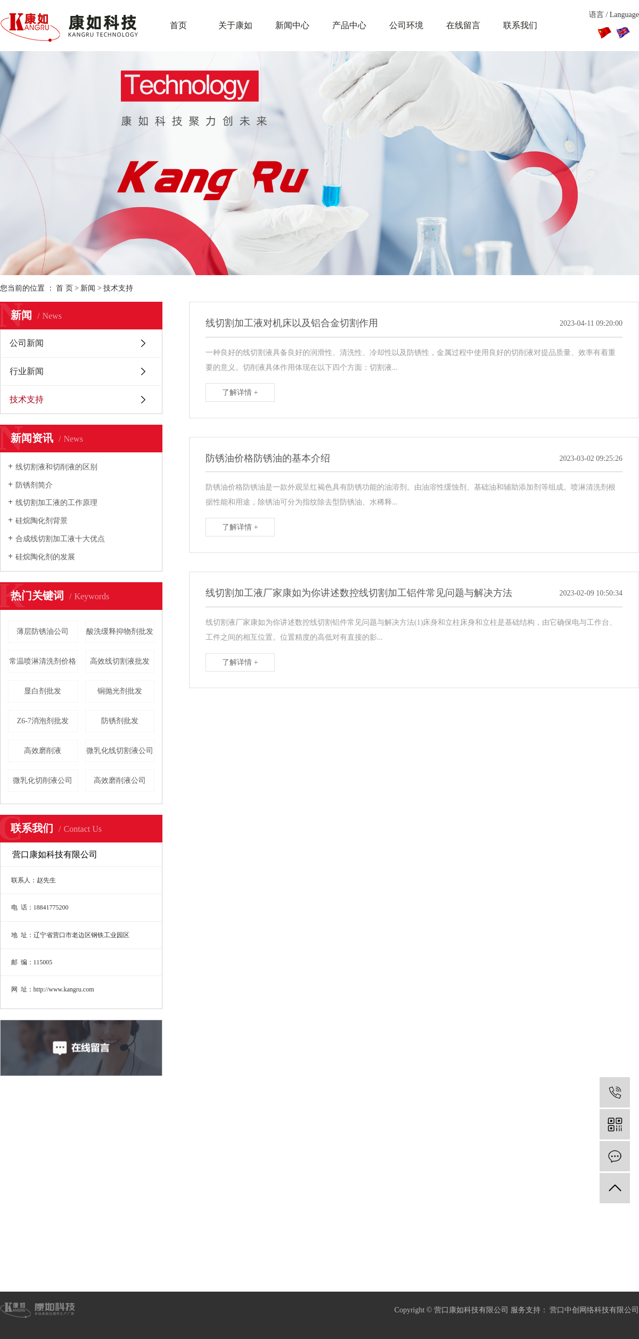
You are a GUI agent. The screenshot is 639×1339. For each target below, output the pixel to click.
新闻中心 (292, 25)
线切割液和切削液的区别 (56, 467)
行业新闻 (27, 371)
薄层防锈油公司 (43, 631)
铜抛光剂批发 (119, 691)
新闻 (87, 288)
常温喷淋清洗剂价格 (42, 661)
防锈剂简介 (34, 485)
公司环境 (406, 25)
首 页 (64, 288)
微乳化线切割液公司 (119, 751)
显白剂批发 (42, 691)
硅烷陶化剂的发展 (45, 557)
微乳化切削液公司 (42, 780)
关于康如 (235, 25)
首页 (178, 25)
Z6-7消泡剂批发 (43, 721)
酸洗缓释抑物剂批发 (119, 631)
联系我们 (520, 25)
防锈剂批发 (119, 721)
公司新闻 (27, 343)
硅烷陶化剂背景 (41, 521)
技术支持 (118, 288)
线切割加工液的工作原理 (56, 503)
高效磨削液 (42, 751)
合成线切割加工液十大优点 (60, 539)
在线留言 (463, 25)
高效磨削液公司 (120, 780)
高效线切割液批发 (120, 661)
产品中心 (349, 25)
